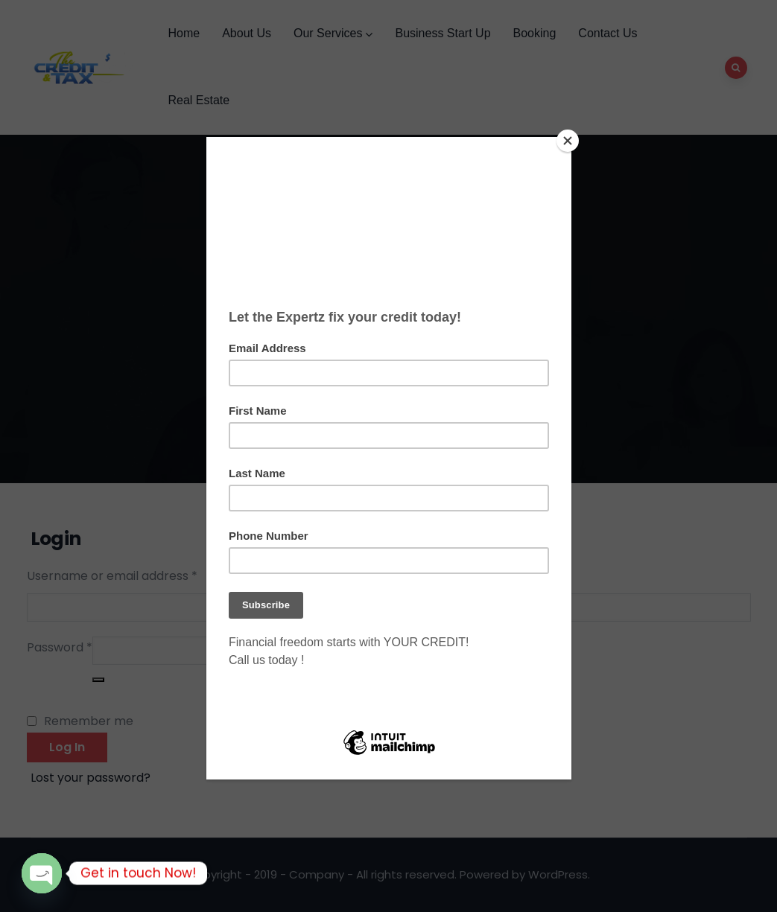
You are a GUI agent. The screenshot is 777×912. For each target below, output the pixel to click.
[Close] (567, 141)
